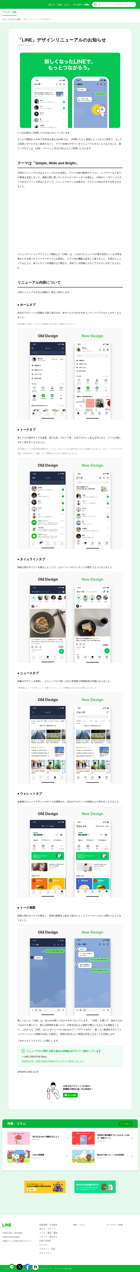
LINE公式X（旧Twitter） (13, 1233)
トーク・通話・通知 (48, 1233)
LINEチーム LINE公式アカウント (17, 1241)
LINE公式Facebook (11, 1237)
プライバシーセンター (44, 1269)
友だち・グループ (47, 1229)
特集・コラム (64, 5)
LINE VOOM (45, 1241)
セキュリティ (45, 1253)
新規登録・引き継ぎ (48, 1225)
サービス (43, 1245)
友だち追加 (70, 1095)
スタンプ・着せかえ (48, 1237)
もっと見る (124, 1124)
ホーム (4, 19)
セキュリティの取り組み (63, 1269)
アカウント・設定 (47, 1249)
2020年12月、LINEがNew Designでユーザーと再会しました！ (53, 1061)
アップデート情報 (9, 12)
